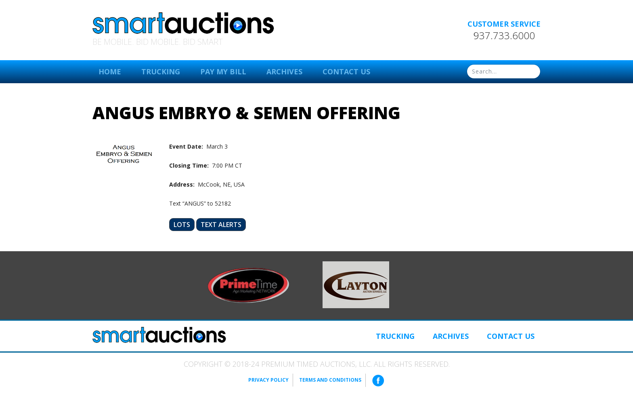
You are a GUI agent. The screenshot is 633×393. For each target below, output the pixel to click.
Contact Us (346, 71)
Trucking (160, 71)
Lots (182, 224)
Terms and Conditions (330, 379)
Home (110, 71)
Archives (284, 71)
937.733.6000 (504, 35)
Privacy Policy (268, 379)
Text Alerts (221, 224)
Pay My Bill (223, 71)
